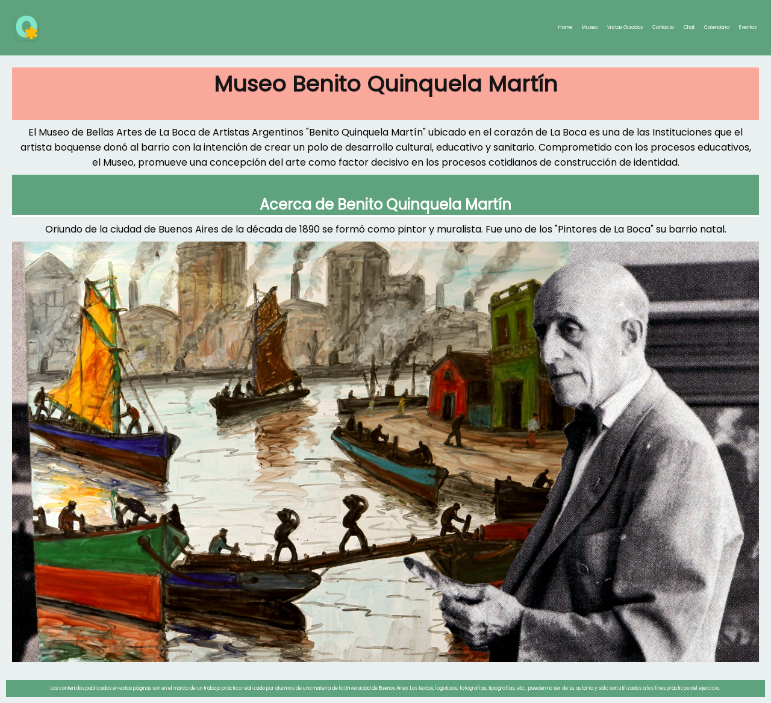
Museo (590, 27)
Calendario (716, 27)
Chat (689, 27)
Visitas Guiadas (625, 27)
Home (565, 27)
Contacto (663, 27)
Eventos (748, 27)
